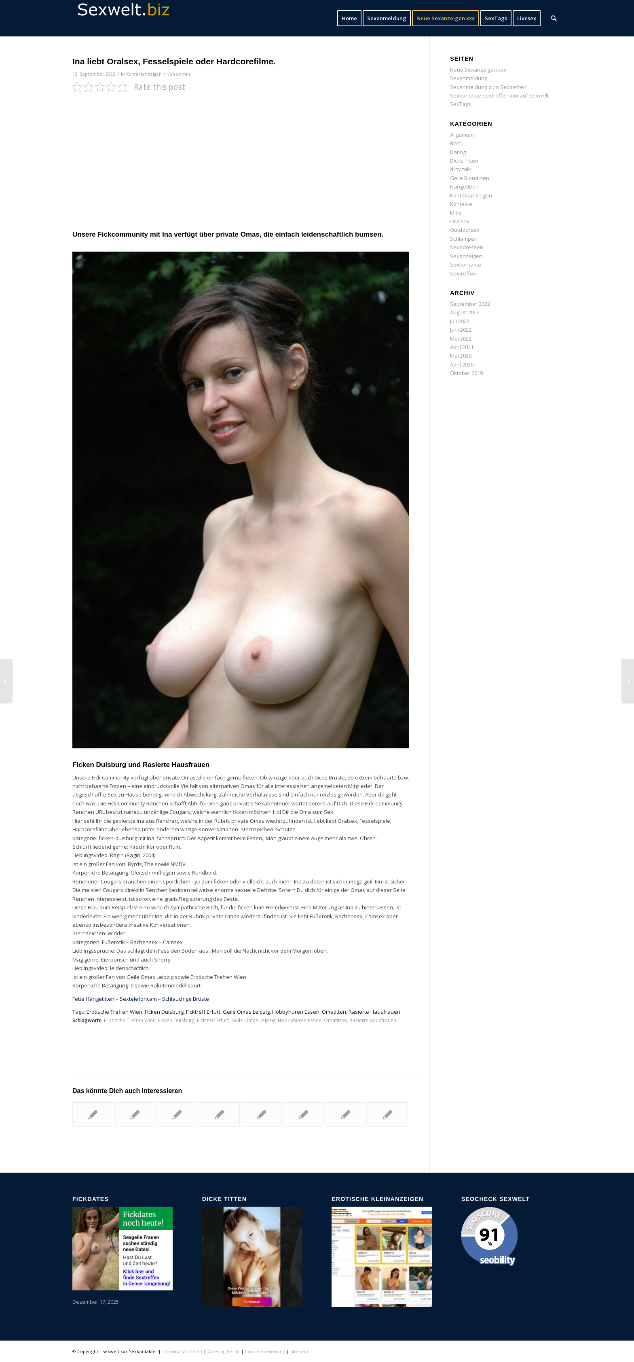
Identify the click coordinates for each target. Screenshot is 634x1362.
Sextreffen (463, 273)
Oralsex (459, 221)
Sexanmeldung (468, 78)
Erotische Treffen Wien (114, 1011)
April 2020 (461, 364)
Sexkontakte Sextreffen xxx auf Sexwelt (499, 95)
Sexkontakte (465, 264)
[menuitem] (349, 18)
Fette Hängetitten (93, 998)
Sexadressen (466, 247)
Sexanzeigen (466, 256)
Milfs (456, 212)
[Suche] (554, 18)
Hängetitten (464, 186)
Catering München (182, 1351)
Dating (458, 152)
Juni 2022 (460, 329)
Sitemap (299, 1351)
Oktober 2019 (466, 373)
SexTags (460, 104)
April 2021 (461, 347)
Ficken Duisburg (164, 1011)
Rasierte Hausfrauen (374, 1011)
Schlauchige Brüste (185, 998)
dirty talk (460, 169)
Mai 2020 (460, 355)
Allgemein (462, 134)
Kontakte (461, 204)
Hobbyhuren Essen (295, 1011)
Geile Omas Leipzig (246, 1011)
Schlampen (464, 238)
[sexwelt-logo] (133, 18)
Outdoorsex (465, 229)
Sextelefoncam (138, 998)
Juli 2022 (459, 321)
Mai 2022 (460, 338)
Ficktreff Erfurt (203, 1011)
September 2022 (470, 303)
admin (183, 74)
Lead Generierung (265, 1351)
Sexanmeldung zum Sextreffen (488, 87)
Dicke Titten (464, 160)
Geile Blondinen (469, 178)
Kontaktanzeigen (144, 74)
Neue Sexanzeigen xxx (478, 69)
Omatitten (334, 1011)
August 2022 (465, 312)
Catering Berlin (223, 1351)
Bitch (456, 143)
